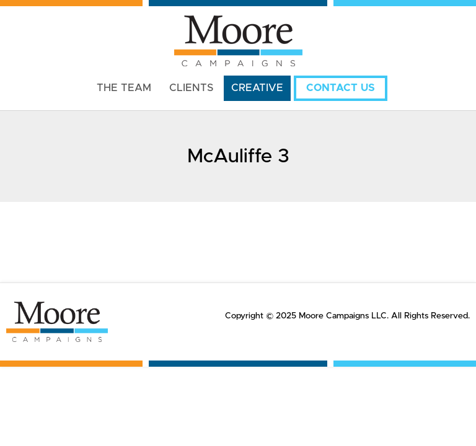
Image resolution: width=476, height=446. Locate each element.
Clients (191, 88)
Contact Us (340, 88)
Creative (257, 88)
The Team (124, 88)
